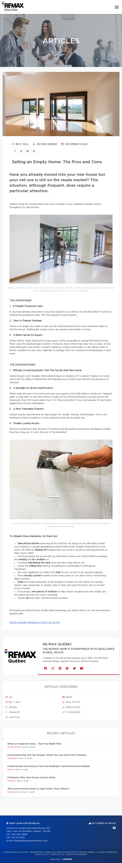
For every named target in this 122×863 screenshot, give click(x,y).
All (9, 697)
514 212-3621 (18, 838)
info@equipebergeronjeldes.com (30, 841)
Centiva (67, 859)
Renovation (71, 707)
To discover (71, 712)
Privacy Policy (42, 854)
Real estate (71, 702)
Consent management (76, 854)
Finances (12, 712)
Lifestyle (12, 717)
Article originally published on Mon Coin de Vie (34, 622)
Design (11, 707)
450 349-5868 (19, 834)
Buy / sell (20, 144)
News (67, 697)
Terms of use (57, 854)
